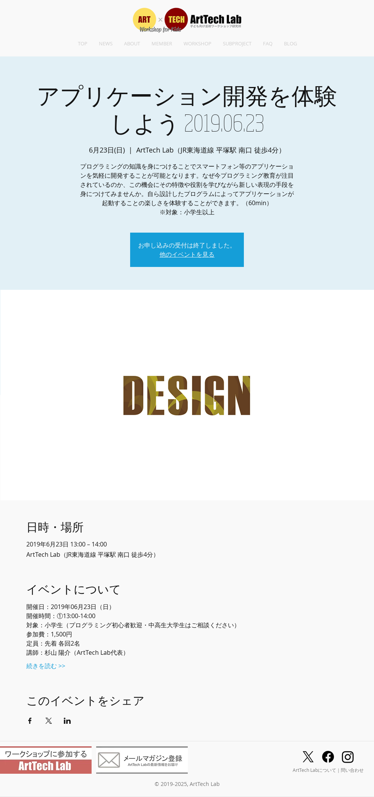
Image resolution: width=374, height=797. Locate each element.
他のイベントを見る (187, 254)
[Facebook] (328, 757)
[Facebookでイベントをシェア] (30, 721)
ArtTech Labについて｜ (317, 770)
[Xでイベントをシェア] (48, 721)
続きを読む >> (45, 666)
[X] (308, 757)
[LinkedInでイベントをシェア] (67, 721)
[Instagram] (348, 757)
